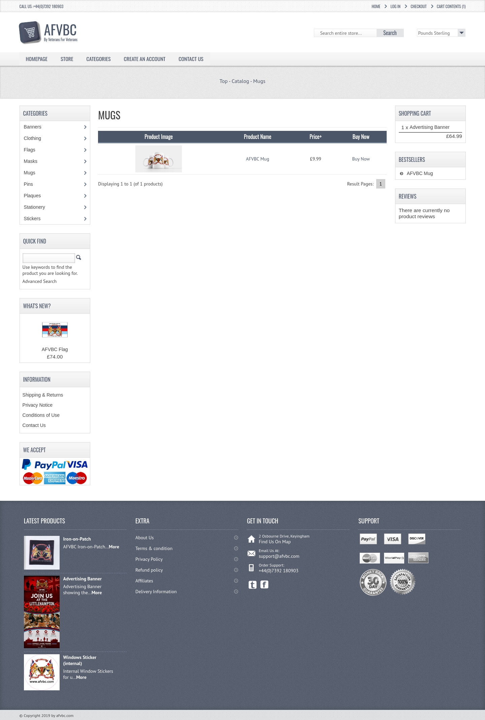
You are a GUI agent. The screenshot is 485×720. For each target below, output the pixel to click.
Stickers (36, 218)
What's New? (37, 306)
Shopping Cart (415, 113)
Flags (33, 149)
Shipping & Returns (43, 395)
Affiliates (144, 581)
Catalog (240, 81)
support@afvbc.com (279, 556)
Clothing (36, 138)
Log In (395, 6)
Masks (30, 161)
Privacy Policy (149, 559)
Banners (36, 126)
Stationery (38, 207)
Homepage (37, 59)
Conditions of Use (41, 415)
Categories (99, 59)
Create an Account (145, 59)
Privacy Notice (38, 405)
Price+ (316, 137)
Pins (32, 184)
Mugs (259, 81)
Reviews (408, 196)
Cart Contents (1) (451, 6)
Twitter (253, 584)
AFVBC (64, 30)
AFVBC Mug (257, 159)
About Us (144, 538)
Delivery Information (156, 591)
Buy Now (361, 159)
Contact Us (191, 59)
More (114, 547)
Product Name (257, 137)
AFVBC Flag (55, 349)
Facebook (264, 584)
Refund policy (149, 570)
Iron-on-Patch (77, 539)
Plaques (36, 195)
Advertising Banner (429, 127)
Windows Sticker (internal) (79, 660)
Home (375, 6)
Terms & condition (153, 548)
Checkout (419, 6)
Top (224, 81)
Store (67, 59)
